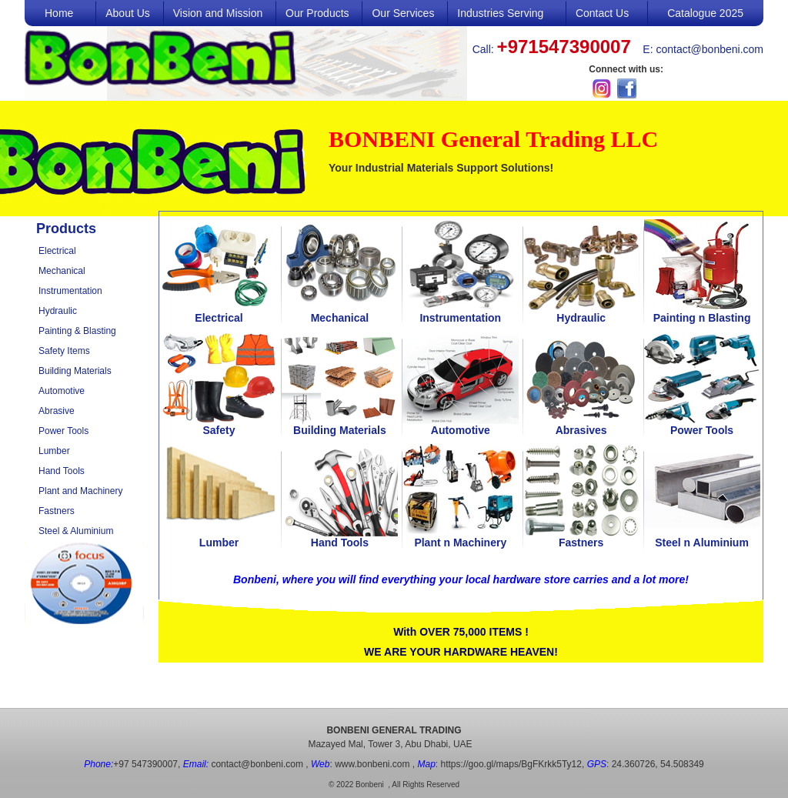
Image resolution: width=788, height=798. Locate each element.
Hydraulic (57, 311)
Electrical (57, 250)
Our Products (317, 13)
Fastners (56, 511)
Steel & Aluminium (75, 531)
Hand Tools (61, 471)
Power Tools (63, 431)
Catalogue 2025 (705, 13)
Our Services (403, 13)
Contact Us (602, 13)
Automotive (61, 391)
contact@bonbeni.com (709, 49)
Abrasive (56, 411)
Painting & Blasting (77, 331)
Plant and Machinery (80, 491)
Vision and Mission (217, 13)
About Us (127, 13)
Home (59, 13)
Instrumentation (70, 290)
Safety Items (64, 351)
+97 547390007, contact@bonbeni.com (193, 764)
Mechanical (61, 270)
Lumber (54, 451)
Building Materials (75, 371)
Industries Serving (500, 13)
